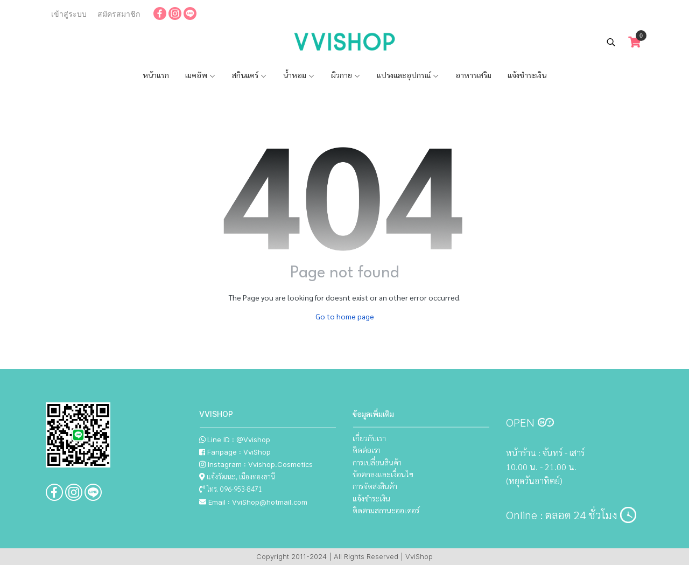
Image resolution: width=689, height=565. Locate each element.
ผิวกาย (346, 75)
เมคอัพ (200, 75)
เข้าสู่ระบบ (69, 14)
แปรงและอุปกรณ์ (408, 75)
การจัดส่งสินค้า (375, 486)
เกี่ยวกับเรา (369, 438)
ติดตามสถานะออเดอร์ (386, 510)
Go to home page (344, 316)
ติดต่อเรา (367, 450)
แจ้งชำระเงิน (527, 75)
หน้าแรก (156, 75)
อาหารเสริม (473, 75)
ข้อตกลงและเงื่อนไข (383, 474)
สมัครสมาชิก (118, 14)
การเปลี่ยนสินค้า (377, 462)
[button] (611, 42)
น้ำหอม (299, 75)
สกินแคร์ (249, 75)
